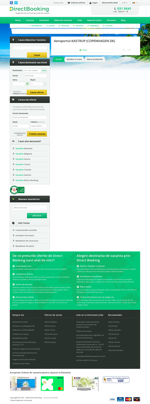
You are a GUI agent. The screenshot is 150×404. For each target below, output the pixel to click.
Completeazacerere (19, 134)
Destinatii (44, 20)
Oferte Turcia (49, 330)
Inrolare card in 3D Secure (86, 360)
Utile (79, 20)
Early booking (113, 322)
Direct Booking (29, 9)
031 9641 (124, 8)
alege (44, 70)
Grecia (23, 159)
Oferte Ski (112, 338)
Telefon (37, 122)
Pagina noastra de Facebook (24, 359)
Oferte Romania (50, 334)
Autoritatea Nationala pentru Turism (90, 356)
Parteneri (111, 20)
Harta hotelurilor (95, 59)
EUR (124, 2)
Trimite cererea (37, 133)
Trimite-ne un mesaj (20, 334)
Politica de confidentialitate (23, 330)
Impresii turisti (94, 20)
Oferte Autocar (114, 346)
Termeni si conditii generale (23, 326)
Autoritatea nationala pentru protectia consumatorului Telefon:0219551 (87, 324)
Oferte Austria (50, 342)
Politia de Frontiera (83, 331)
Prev (123, 50)
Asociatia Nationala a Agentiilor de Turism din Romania (90, 336)
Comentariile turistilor (26, 230)
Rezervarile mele (110, 2)
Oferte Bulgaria (50, 322)
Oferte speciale (114, 330)
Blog (123, 20)
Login (94, 2)
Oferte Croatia (50, 338)
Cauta (37, 55)
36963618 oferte (19, 93)
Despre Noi (58, 2)
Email (15, 122)
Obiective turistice (63, 20)
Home (18, 20)
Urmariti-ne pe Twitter (21, 363)
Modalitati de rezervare (27, 240)
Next (128, 50)
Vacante (30, 20)
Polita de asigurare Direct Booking (26, 349)
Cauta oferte (37, 92)
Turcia (23, 164)
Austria (23, 175)
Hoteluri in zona (74, 59)
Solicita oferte (76, 2)
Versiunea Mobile (50, 397)
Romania (24, 148)
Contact (19, 26)
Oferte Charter (114, 342)
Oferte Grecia (49, 326)
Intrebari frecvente (25, 235)
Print (83, 50)
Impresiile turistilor (115, 350)
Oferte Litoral (113, 334)
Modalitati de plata (25, 246)
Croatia (23, 169)
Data (15, 80)
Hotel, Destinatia (20, 113)
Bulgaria (24, 153)
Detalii (59, 59)
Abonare (37, 215)
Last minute (113, 326)
